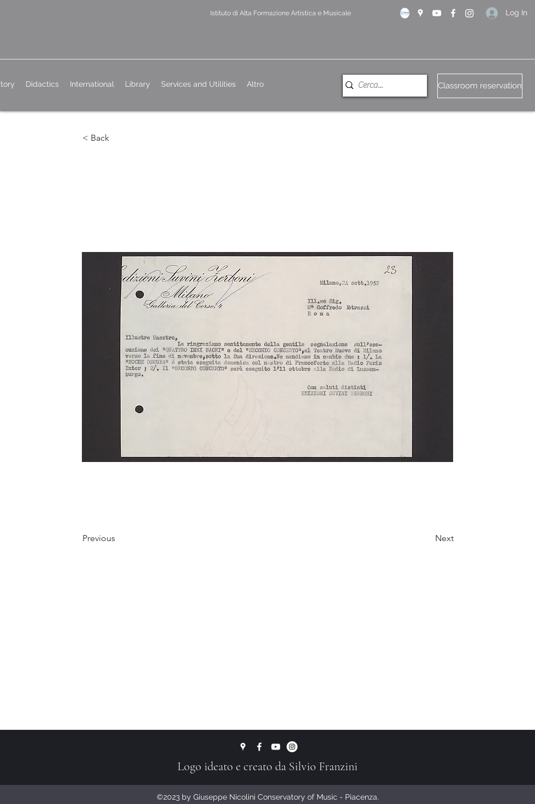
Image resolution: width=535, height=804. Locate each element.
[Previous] (118, 538)
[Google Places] (420, 13)
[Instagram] (469, 13)
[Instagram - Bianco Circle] (292, 746)
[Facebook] (453, 13)
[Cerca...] (381, 86)
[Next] (426, 538)
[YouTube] (436, 13)
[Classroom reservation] (479, 86)
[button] (118, 138)
